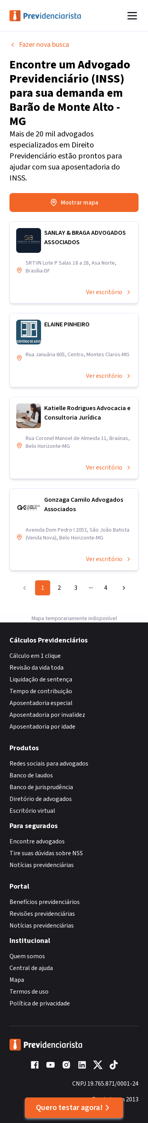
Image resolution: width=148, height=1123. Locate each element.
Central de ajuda (31, 968)
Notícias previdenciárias (41, 865)
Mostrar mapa (74, 202)
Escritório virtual (32, 810)
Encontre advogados (37, 841)
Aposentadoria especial (41, 703)
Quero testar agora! (74, 1107)
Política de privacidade (39, 1003)
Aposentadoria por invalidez (47, 714)
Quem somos (27, 956)
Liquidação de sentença (40, 679)
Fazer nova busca (39, 44)
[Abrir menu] (132, 15)
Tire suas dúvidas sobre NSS (46, 853)
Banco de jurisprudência (41, 787)
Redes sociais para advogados (48, 763)
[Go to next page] (121, 588)
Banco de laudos (31, 775)
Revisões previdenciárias (42, 913)
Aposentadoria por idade (42, 726)
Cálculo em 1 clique (35, 655)
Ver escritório (109, 292)
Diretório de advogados (40, 799)
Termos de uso (29, 991)
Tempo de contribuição (40, 691)
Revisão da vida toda (36, 667)
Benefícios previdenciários (44, 902)
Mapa (16, 979)
